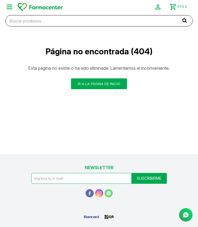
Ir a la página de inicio (99, 84)
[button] (184, 20)
